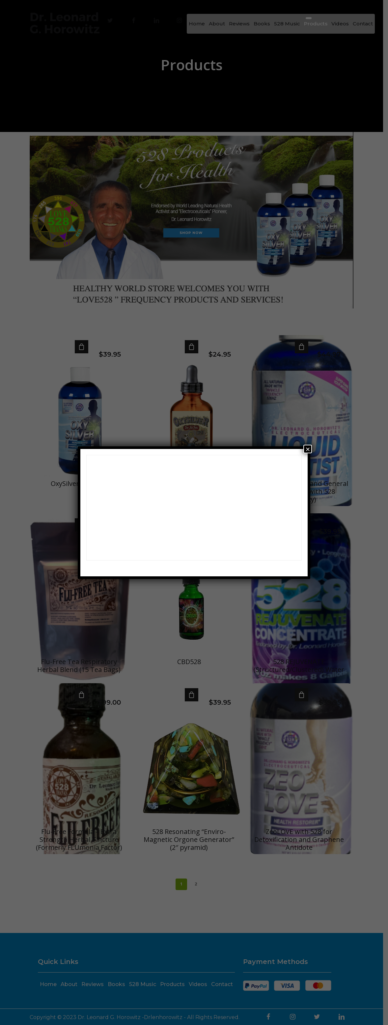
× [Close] (307, 449)
